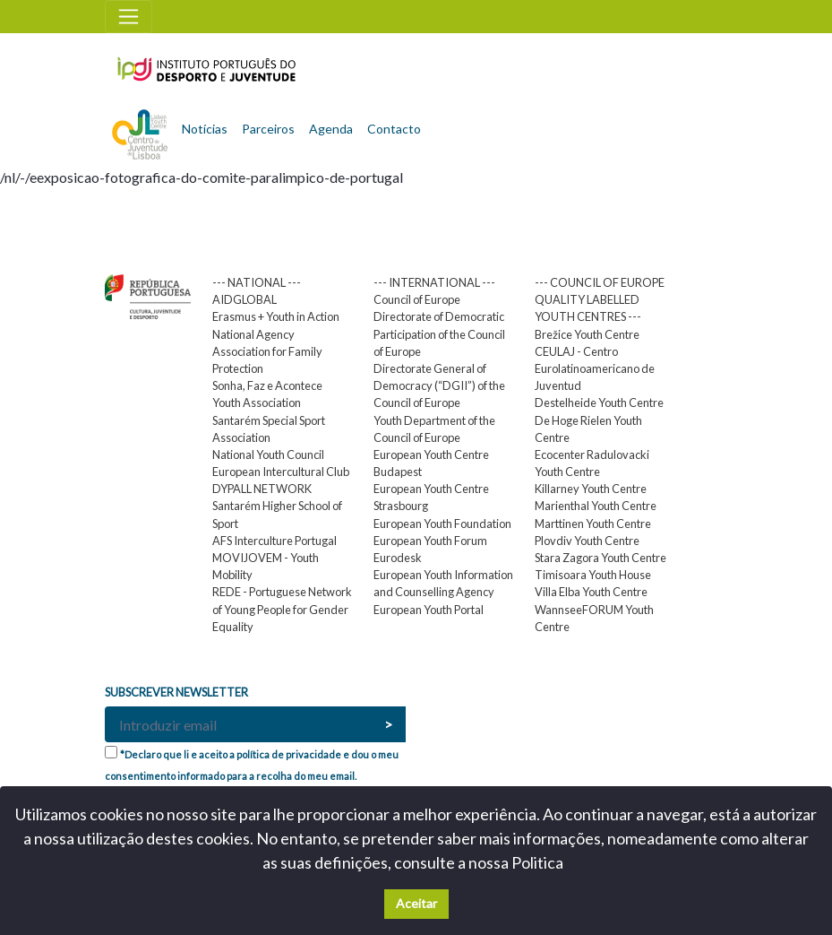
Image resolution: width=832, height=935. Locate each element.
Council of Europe (416, 299)
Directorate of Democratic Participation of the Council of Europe (439, 333)
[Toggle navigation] (128, 16)
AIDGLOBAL (244, 299)
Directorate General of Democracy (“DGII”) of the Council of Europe (439, 385)
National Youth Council (268, 454)
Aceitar (416, 903)
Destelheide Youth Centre (599, 402)
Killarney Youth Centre (591, 488)
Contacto (394, 128)
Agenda (331, 128)
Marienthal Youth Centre (595, 505)
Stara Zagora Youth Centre (600, 557)
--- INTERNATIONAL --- (434, 282)
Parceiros (268, 128)
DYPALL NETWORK (262, 488)
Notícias (204, 128)
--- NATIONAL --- (256, 282)
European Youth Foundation (442, 523)
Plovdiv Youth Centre (587, 540)
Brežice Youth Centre (587, 334)
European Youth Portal (428, 609)
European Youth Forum (430, 540)
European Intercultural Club (280, 471)
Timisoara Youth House (593, 574)
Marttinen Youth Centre (593, 523)
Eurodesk (397, 557)
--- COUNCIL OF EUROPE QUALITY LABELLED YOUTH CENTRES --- (600, 299)
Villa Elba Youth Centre (591, 591)
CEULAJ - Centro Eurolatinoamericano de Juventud (595, 368)
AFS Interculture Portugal (274, 540)
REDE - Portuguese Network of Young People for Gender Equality (282, 608)
